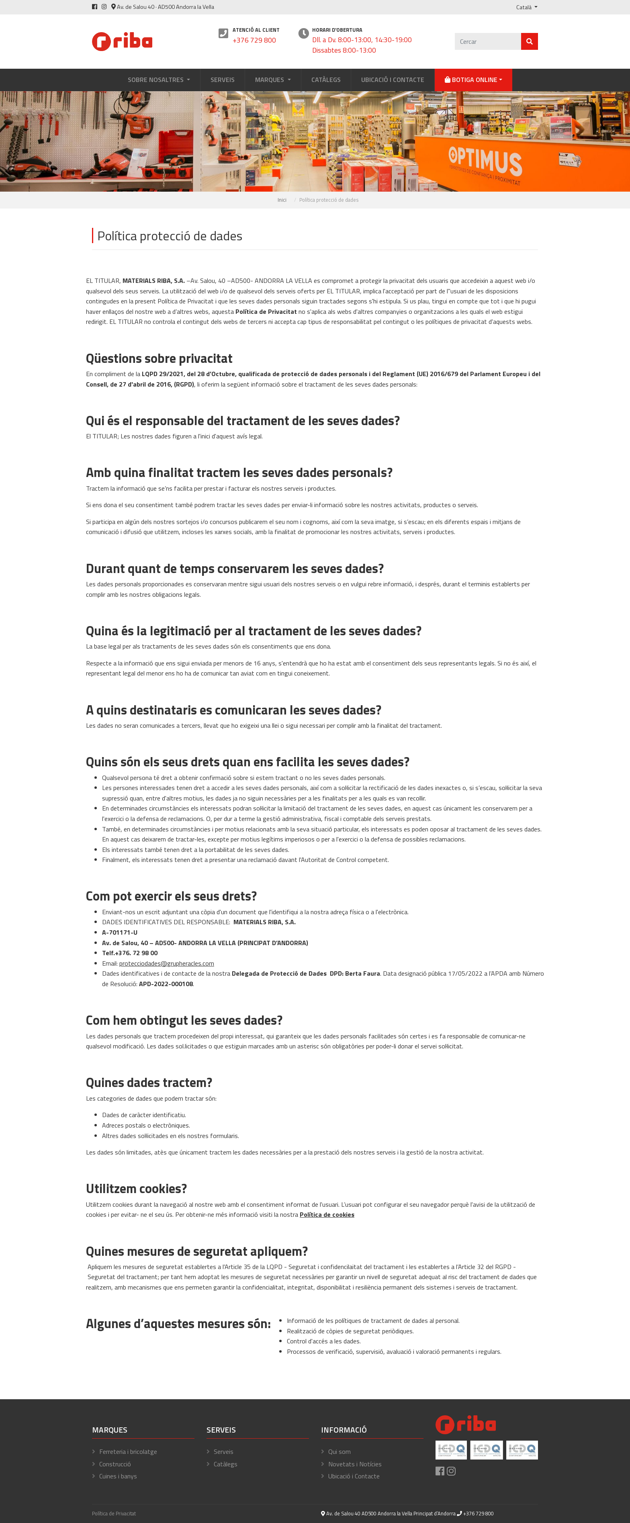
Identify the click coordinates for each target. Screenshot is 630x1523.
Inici (282, 200)
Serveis (223, 79)
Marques (270, 79)
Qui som (339, 1451)
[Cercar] (488, 41)
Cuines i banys (118, 1476)
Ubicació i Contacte (392, 79)
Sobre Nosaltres (156, 79)
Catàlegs (326, 79)
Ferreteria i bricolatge (128, 1451)
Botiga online (471, 79)
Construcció (115, 1464)
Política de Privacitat (114, 1513)
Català (524, 7)
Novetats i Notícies (355, 1464)
